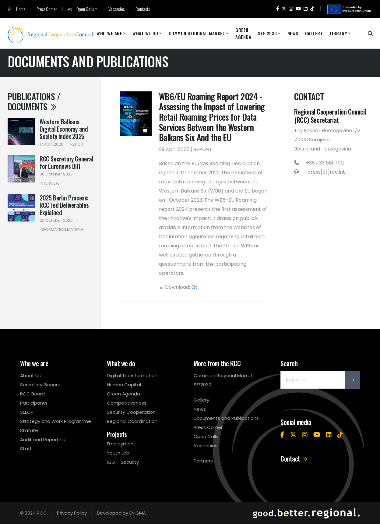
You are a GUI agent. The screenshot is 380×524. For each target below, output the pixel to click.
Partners (203, 461)
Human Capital (124, 384)
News (292, 33)
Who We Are (109, 33)
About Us (30, 375)
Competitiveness (126, 403)
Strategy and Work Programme (55, 421)
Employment (121, 444)
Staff (26, 448)
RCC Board (32, 394)
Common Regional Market (197, 33)
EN (194, 287)
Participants (33, 403)
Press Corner (47, 9)
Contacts (142, 9)
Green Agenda (243, 33)
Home (17, 9)
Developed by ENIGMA (121, 513)
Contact (294, 458)
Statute (29, 430)
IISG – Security (123, 462)
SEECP (26, 412)
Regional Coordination (132, 421)
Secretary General (41, 384)
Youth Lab (118, 453)
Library (338, 33)
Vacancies (116, 9)
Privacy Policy (72, 513)
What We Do (145, 33)
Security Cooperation (131, 412)
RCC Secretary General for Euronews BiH (66, 162)
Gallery (314, 33)
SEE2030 (202, 384)
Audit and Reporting (42, 439)
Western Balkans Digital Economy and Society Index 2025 (64, 129)
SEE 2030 (267, 33)
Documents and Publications (226, 418)
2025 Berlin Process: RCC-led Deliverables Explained (64, 205)
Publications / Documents (34, 101)
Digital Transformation (132, 375)
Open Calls (81, 9)
